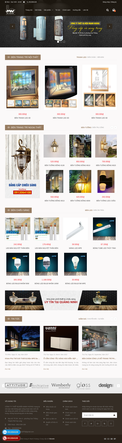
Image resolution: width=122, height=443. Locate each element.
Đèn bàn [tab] (101, 57)
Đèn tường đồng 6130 (54, 165)
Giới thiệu (38, 10)
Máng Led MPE (75, 248)
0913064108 (32, 2)
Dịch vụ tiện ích (51, 419)
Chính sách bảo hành (70, 423)
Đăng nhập (106, 2)
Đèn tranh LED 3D (22, 118)
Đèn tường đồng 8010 (80, 165)
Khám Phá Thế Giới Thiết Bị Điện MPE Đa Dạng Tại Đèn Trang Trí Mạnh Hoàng (36, 358)
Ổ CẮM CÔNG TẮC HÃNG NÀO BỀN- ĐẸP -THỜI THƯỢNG (66, 358)
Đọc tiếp (7, 369)
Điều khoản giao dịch (51, 414)
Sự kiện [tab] (101, 319)
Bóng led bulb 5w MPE (75, 283)
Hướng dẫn (77, 10)
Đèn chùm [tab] (92, 57)
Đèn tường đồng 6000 (80, 201)
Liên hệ (85, 10)
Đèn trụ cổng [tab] (98, 127)
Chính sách (66, 10)
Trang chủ (29, 10)
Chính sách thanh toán (71, 408)
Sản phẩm (48, 10)
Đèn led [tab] (88, 210)
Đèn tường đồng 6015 (106, 165)
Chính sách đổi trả (71, 419)
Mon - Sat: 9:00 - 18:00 (13, 2)
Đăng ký (113, 2)
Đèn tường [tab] (86, 127)
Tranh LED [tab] (81, 57)
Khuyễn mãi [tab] (92, 319)
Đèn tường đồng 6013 (54, 201)
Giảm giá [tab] (82, 319)
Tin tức (57, 10)
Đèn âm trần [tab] (99, 210)
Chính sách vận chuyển (70, 414)
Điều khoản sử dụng (51, 408)
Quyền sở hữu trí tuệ (52, 423)
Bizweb (51, 439)
